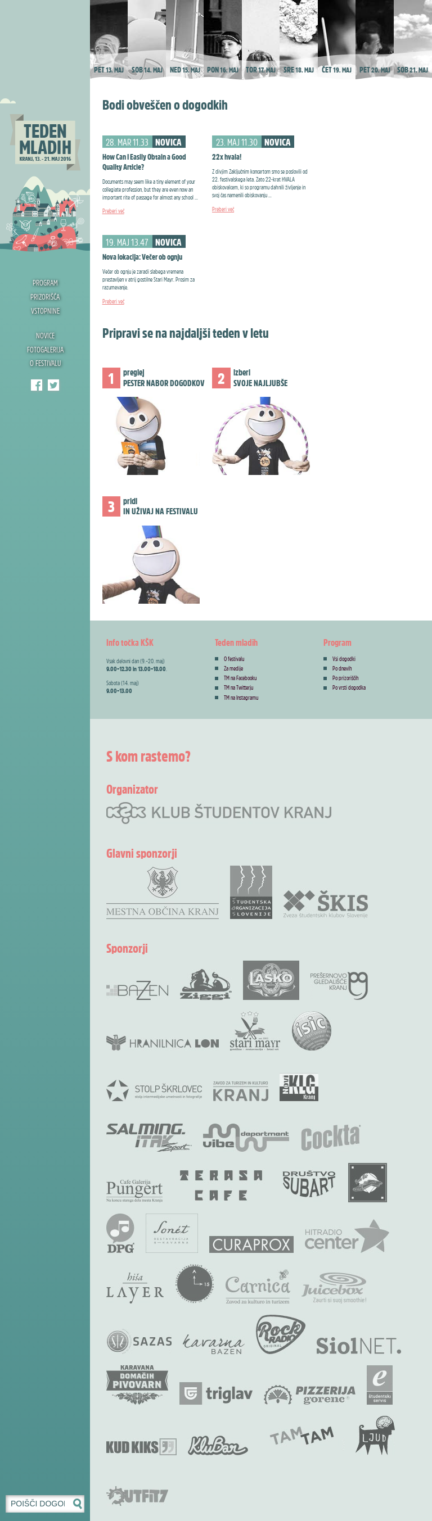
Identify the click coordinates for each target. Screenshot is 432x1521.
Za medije (233, 668)
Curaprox (251, 1244)
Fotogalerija (45, 349)
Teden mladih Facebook (36, 385)
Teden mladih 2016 (45, 126)
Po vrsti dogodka (349, 687)
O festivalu (45, 362)
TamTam (301, 1435)
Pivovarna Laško (271, 980)
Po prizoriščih (345, 678)
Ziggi (206, 984)
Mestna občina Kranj (162, 892)
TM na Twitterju (238, 687)
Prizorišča (45, 296)
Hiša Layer (135, 1288)
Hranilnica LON (162, 1043)
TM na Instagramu (241, 697)
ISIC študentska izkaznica (311, 1031)
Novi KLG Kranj (299, 1087)
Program (45, 282)
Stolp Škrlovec (154, 1090)
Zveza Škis (326, 903)
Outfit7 (137, 1496)
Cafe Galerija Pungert (134, 1191)
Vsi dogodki (344, 659)
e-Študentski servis (380, 1385)
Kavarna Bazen (214, 1344)
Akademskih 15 (194, 1283)
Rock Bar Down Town (368, 1182)
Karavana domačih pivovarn (137, 1385)
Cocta (330, 1138)
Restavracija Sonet (172, 1233)
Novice (45, 335)
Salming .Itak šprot (149, 1138)
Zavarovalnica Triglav (216, 1393)
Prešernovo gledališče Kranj (339, 986)
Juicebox (334, 1288)
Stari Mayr (255, 1031)
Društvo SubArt (309, 1182)
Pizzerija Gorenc (310, 1395)
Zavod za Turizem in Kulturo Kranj (240, 1091)
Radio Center (347, 1236)
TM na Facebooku (240, 678)
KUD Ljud (375, 1435)
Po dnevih (342, 668)
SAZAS (139, 1341)
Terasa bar (221, 1185)
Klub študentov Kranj (53, 385)
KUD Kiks (141, 1446)
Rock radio (280, 1334)
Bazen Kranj (137, 990)
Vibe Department (246, 1138)
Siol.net (359, 1345)
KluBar (218, 1445)
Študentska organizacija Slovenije (251, 892)
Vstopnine (45, 310)
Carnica (258, 1286)
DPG (120, 1233)
